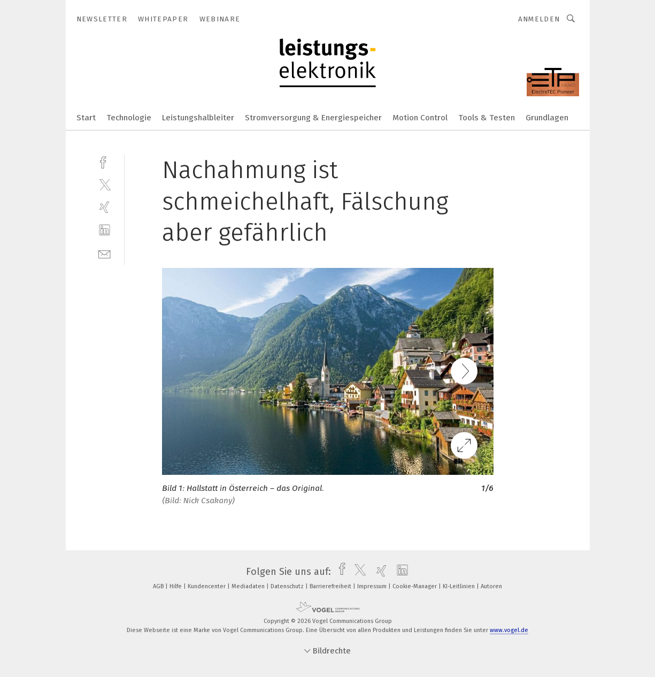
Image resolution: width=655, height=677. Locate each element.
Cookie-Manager (415, 586)
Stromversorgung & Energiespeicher (313, 117)
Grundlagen (547, 117)
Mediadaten (249, 586)
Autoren (491, 586)
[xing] (104, 207)
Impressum (372, 586)
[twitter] (104, 184)
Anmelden (539, 19)
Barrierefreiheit (331, 586)
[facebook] (104, 161)
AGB (159, 586)
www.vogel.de (509, 630)
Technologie (128, 117)
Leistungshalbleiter (198, 117)
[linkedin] (104, 230)
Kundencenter (207, 586)
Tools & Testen (486, 117)
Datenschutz (288, 586)
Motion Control (420, 117)
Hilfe (176, 586)
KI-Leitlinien (459, 586)
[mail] (104, 253)
